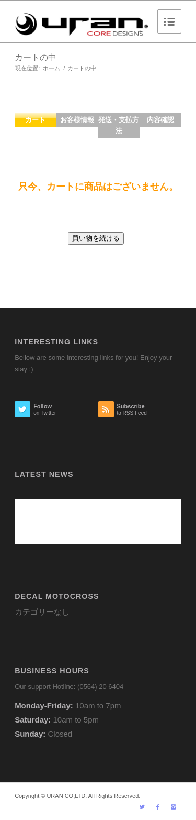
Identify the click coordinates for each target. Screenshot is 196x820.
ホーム (51, 68)
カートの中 (35, 57)
